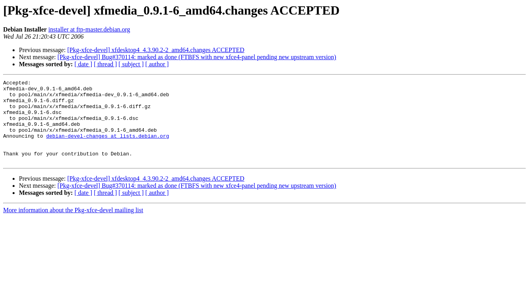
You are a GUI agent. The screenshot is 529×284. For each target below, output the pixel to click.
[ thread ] (105, 64)
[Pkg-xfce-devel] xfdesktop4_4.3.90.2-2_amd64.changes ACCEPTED (156, 50)
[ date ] (83, 64)
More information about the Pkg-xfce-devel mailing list (73, 226)
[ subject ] (131, 64)
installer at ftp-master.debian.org (89, 29)
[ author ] (157, 64)
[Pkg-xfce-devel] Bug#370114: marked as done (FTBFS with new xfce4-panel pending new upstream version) (197, 57)
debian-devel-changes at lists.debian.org (107, 147)
